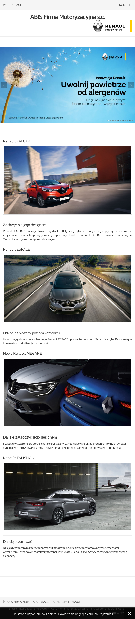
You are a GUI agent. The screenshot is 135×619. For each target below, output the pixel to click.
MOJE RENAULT (13, 5)
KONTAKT (125, 5)
